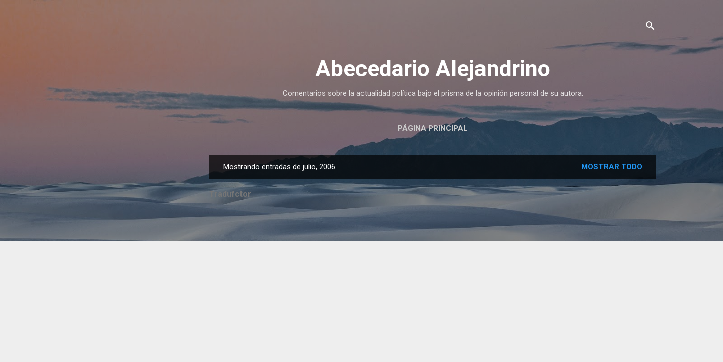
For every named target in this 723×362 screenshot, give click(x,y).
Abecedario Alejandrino (432, 68)
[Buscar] (650, 27)
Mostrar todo (611, 166)
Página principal (433, 128)
